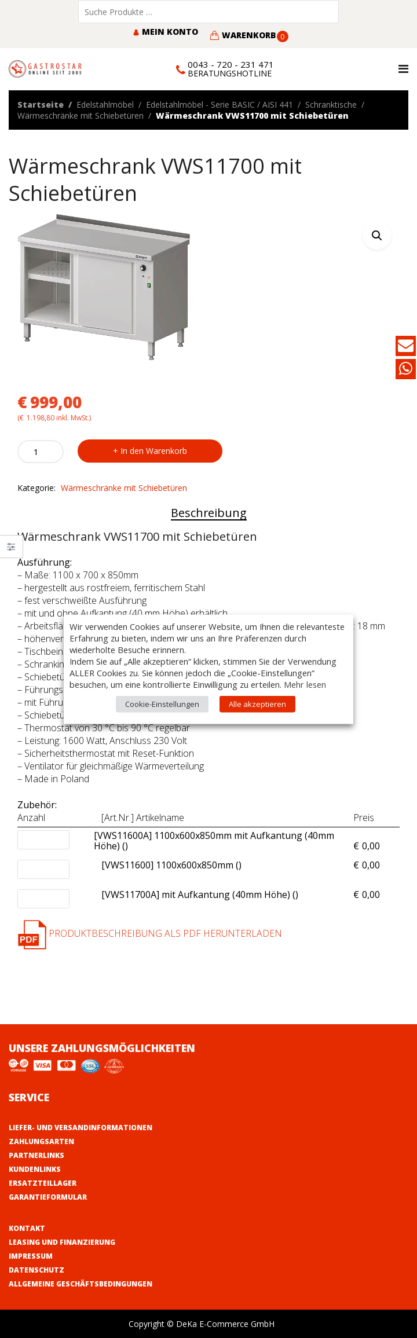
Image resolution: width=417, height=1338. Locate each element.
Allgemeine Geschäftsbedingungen (80, 1284)
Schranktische (331, 104)
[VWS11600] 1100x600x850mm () (171, 865)
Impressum (31, 1256)
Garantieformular (48, 1197)
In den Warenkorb (153, 450)
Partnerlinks (36, 1155)
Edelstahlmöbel (105, 104)
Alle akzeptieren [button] (257, 703)
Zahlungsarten (41, 1141)
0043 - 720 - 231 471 (231, 64)
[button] (377, 235)
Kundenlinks (35, 1169)
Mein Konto (165, 31)
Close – (11, 550)
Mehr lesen (305, 684)
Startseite (40, 104)
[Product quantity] (40, 451)
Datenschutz (36, 1270)
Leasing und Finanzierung (62, 1242)
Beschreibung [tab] (209, 512)
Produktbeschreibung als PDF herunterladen (149, 933)
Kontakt (27, 1228)
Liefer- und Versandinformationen (80, 1127)
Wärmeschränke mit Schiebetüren (80, 115)
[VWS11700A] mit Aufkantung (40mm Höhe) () (199, 895)
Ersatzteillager (42, 1183)
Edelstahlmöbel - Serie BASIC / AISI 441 (219, 104)
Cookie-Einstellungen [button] (162, 703)
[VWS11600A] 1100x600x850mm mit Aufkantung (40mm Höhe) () (221, 841)
